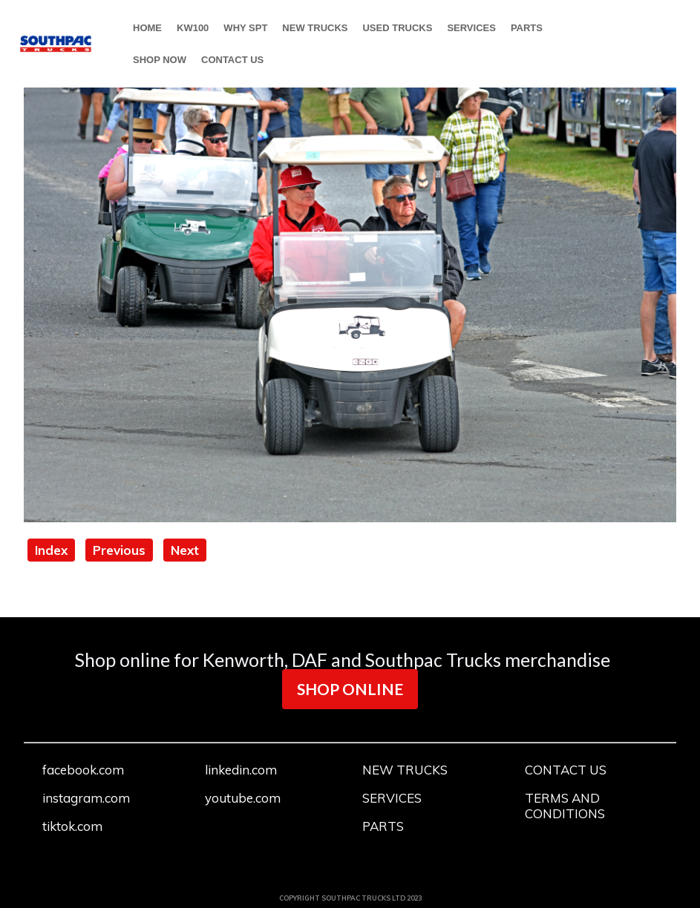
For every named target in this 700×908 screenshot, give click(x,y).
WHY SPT (245, 27)
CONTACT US (232, 59)
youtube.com (243, 798)
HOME (147, 27)
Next (185, 550)
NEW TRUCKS (314, 27)
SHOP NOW (159, 59)
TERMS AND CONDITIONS (565, 805)
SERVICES (471, 27)
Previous (119, 550)
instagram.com (86, 798)
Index (51, 550)
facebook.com (83, 769)
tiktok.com (72, 826)
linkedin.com (241, 769)
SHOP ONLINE (350, 689)
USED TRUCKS (397, 27)
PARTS (527, 27)
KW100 (193, 27)
